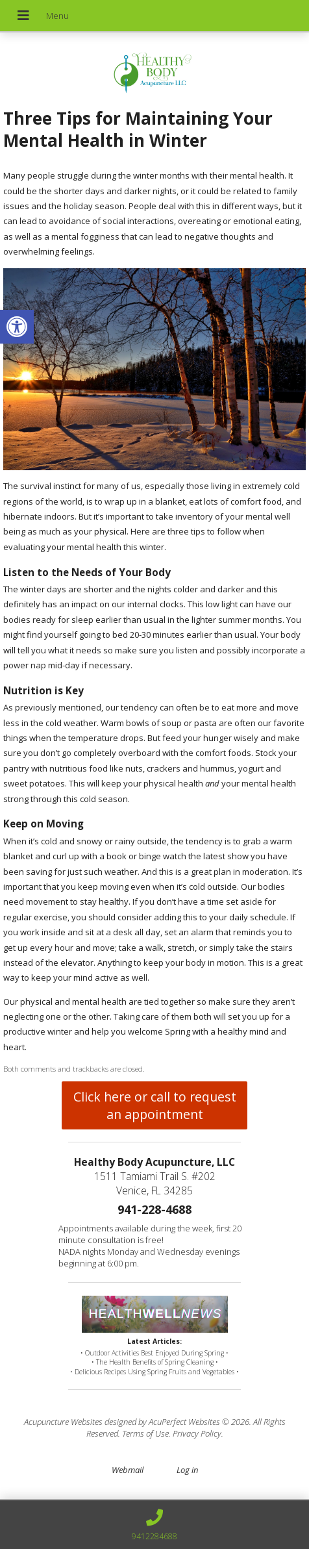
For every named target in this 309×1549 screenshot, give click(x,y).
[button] (17, 327)
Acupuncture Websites (63, 1422)
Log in (187, 1470)
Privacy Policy (197, 1433)
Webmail (127, 1470)
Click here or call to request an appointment (154, 1105)
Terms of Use (145, 1433)
